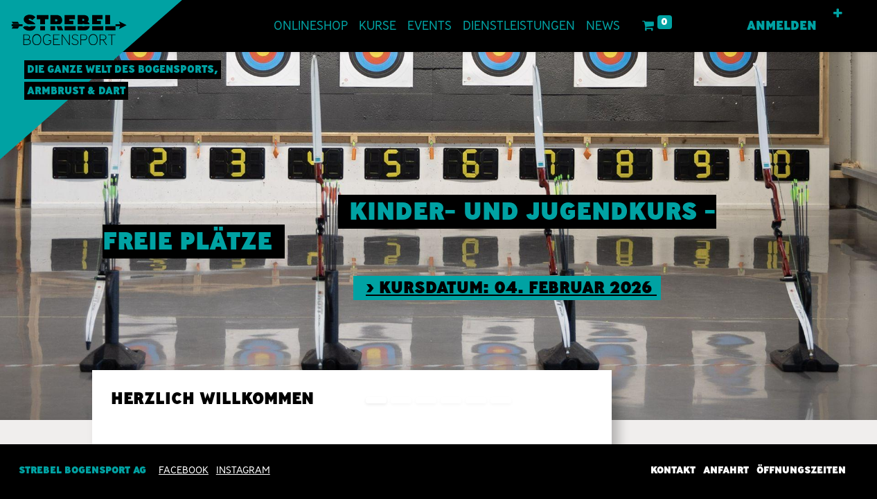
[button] (838, 14)
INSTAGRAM (243, 470)
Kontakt (673, 470)
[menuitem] (311, 26)
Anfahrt (726, 470)
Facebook (184, 470)
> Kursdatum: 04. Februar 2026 (511, 287)
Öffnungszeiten (801, 470)
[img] (842, 236)
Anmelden (782, 25)
